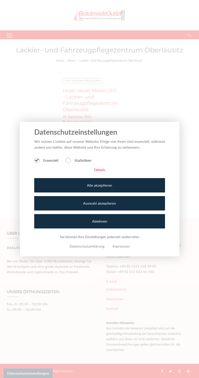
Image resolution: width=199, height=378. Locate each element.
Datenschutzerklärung (87, 246)
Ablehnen (99, 221)
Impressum (121, 246)
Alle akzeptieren (99, 185)
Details (99, 170)
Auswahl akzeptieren (99, 203)
